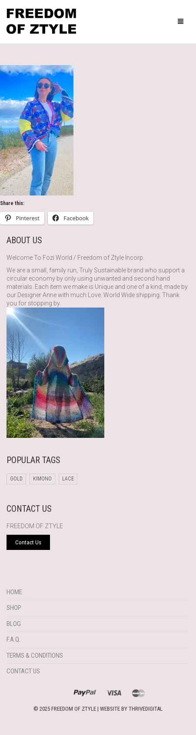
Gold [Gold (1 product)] (16, 479)
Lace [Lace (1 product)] (68, 479)
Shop (14, 608)
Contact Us (23, 671)
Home (14, 592)
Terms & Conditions (35, 655)
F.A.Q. (13, 639)
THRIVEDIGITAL (146, 708)
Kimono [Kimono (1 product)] (42, 479)
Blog (14, 624)
